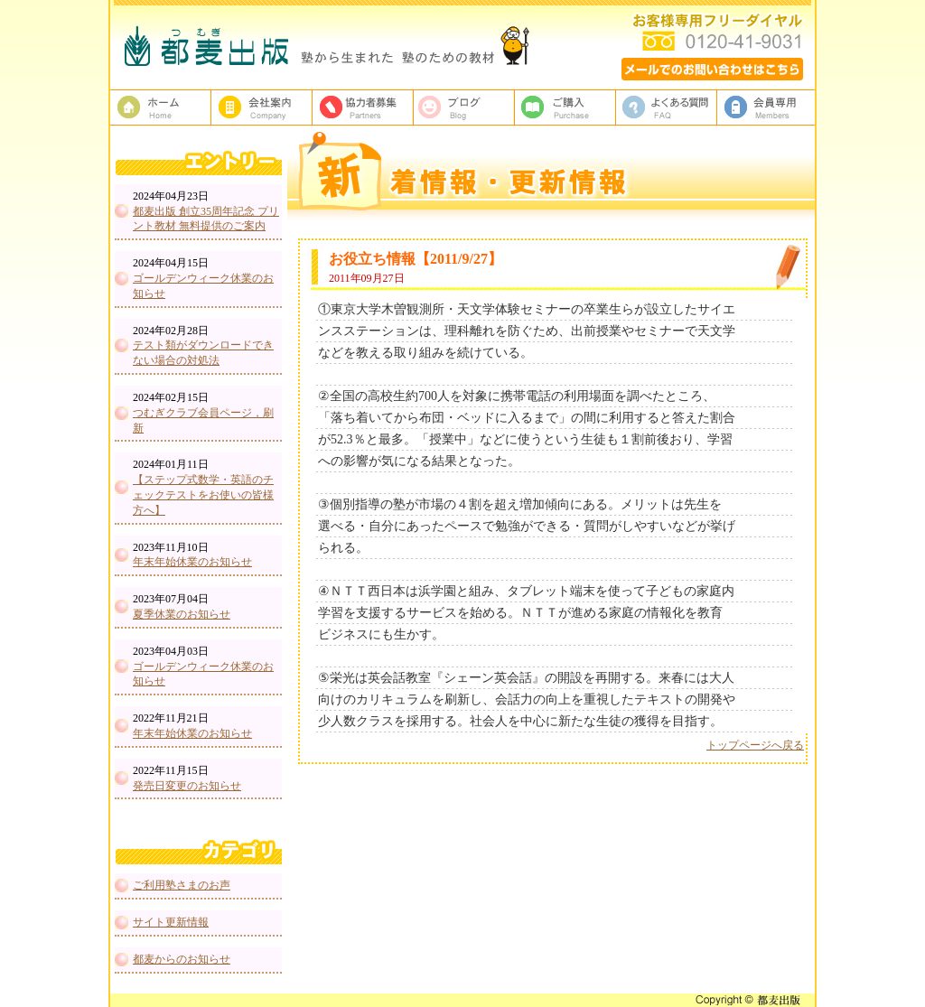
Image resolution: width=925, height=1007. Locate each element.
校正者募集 (363, 107)
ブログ (464, 107)
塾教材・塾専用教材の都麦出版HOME (160, 107)
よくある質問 (666, 107)
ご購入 (565, 107)
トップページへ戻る (755, 745)
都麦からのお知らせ (181, 959)
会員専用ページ (767, 107)
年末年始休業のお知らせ (192, 561)
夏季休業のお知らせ (181, 614)
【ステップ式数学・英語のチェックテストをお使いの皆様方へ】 (203, 495)
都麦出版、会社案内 (262, 107)
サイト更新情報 (171, 922)
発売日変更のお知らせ (187, 785)
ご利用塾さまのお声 (181, 885)
